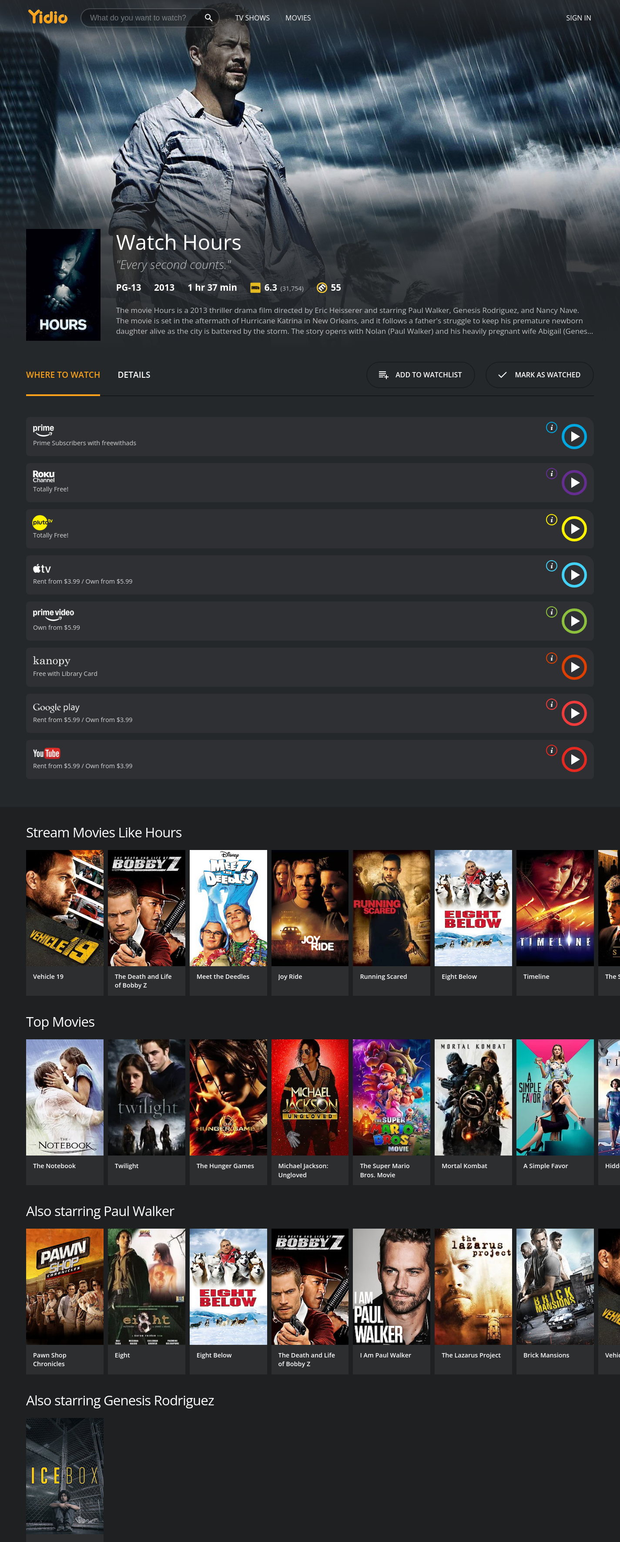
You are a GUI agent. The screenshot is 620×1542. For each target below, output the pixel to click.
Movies (298, 18)
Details (133, 374)
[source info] (550, 427)
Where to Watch (63, 374)
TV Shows (252, 18)
